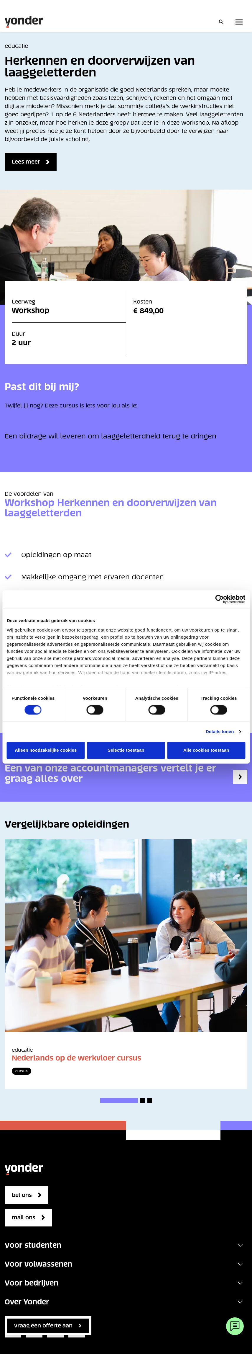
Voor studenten (33, 1245)
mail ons (23, 1217)
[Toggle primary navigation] (240, 22)
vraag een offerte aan (43, 1325)
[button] (119, 1100)
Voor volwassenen (38, 1264)
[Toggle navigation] (240, 1245)
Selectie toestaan (126, 750)
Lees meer (26, 161)
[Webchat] (235, 1326)
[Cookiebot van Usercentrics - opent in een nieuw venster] (219, 599)
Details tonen (220, 731)
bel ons (22, 1195)
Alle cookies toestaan (206, 750)
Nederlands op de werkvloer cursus (76, 1058)
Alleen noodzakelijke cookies (46, 750)
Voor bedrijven (31, 1283)
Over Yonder (27, 1301)
